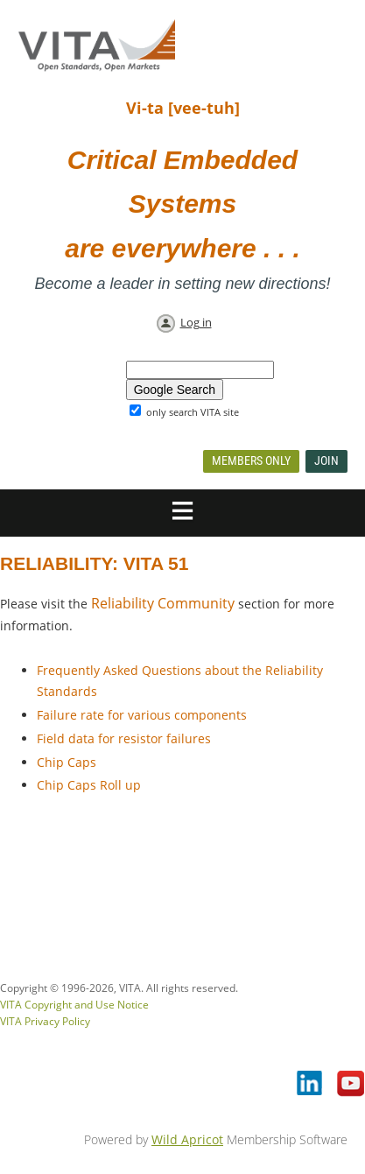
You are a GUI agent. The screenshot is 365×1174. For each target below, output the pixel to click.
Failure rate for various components (142, 715)
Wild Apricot (187, 1139)
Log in (196, 322)
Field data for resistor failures (124, 738)
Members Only (251, 460)
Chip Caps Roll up (89, 785)
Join (326, 460)
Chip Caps (66, 762)
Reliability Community (163, 603)
